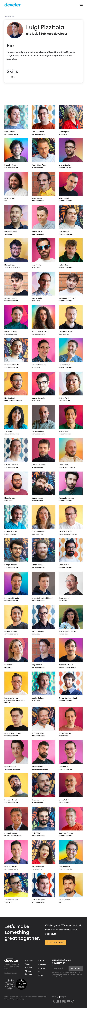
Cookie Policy (19, 1005)
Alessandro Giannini (43, 456)
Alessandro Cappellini (71, 288)
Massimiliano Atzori (43, 154)
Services (29, 966)
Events (41, 966)
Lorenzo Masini (43, 556)
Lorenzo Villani (71, 860)
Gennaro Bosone (16, 288)
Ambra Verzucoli (43, 860)
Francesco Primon (16, 692)
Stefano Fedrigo (43, 422)
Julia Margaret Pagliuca (71, 624)
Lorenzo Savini (43, 760)
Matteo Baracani (16, 221)
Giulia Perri (16, 657)
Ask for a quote (55, 949)
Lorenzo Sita (71, 760)
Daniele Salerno (71, 726)
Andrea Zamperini (43, 894)
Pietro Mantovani (71, 523)
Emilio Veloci (43, 827)
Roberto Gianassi (16, 456)
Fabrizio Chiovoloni (43, 355)
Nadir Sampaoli (16, 760)
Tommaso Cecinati (71, 321)
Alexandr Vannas (16, 827)
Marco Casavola (16, 321)
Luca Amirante (16, 120)
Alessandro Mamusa (71, 489)
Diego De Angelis (16, 154)
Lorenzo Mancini (16, 523)
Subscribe (75, 974)
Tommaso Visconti (16, 894)
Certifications (41, 1003)
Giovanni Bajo (16, 187)
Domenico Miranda (16, 590)
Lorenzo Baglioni (71, 154)
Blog (40, 981)
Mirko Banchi (71, 187)
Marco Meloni (71, 556)
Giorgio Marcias (16, 556)
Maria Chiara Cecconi (43, 321)
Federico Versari (16, 860)
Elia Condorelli (16, 389)
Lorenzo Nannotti (16, 624)
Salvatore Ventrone (71, 827)
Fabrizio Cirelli (71, 355)
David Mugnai (71, 590)
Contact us (42, 976)
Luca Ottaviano (43, 624)
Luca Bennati (71, 221)
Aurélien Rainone (43, 691)
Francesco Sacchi (43, 726)
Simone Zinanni (71, 894)
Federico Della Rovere (16, 726)
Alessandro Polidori (71, 657)
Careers (42, 970)
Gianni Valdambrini (43, 793)
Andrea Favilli (71, 389)
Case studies (28, 971)
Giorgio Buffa (43, 288)
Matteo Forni (71, 422)
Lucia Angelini (71, 120)
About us (9, 16)
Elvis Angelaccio (43, 120)
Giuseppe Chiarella (16, 355)
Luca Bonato (43, 254)
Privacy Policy (9, 1005)
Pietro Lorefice (16, 489)
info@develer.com (10, 979)
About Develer (28, 978)
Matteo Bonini (71, 254)
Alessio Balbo (43, 187)
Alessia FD (16, 422)
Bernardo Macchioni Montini (43, 590)
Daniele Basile (43, 221)
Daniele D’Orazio (43, 389)
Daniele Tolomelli (16, 793)
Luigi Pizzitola (43, 657)
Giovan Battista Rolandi (71, 691)
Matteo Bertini (16, 254)
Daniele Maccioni (43, 489)
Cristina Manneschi (43, 523)
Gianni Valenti (71, 793)
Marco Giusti (71, 456)
